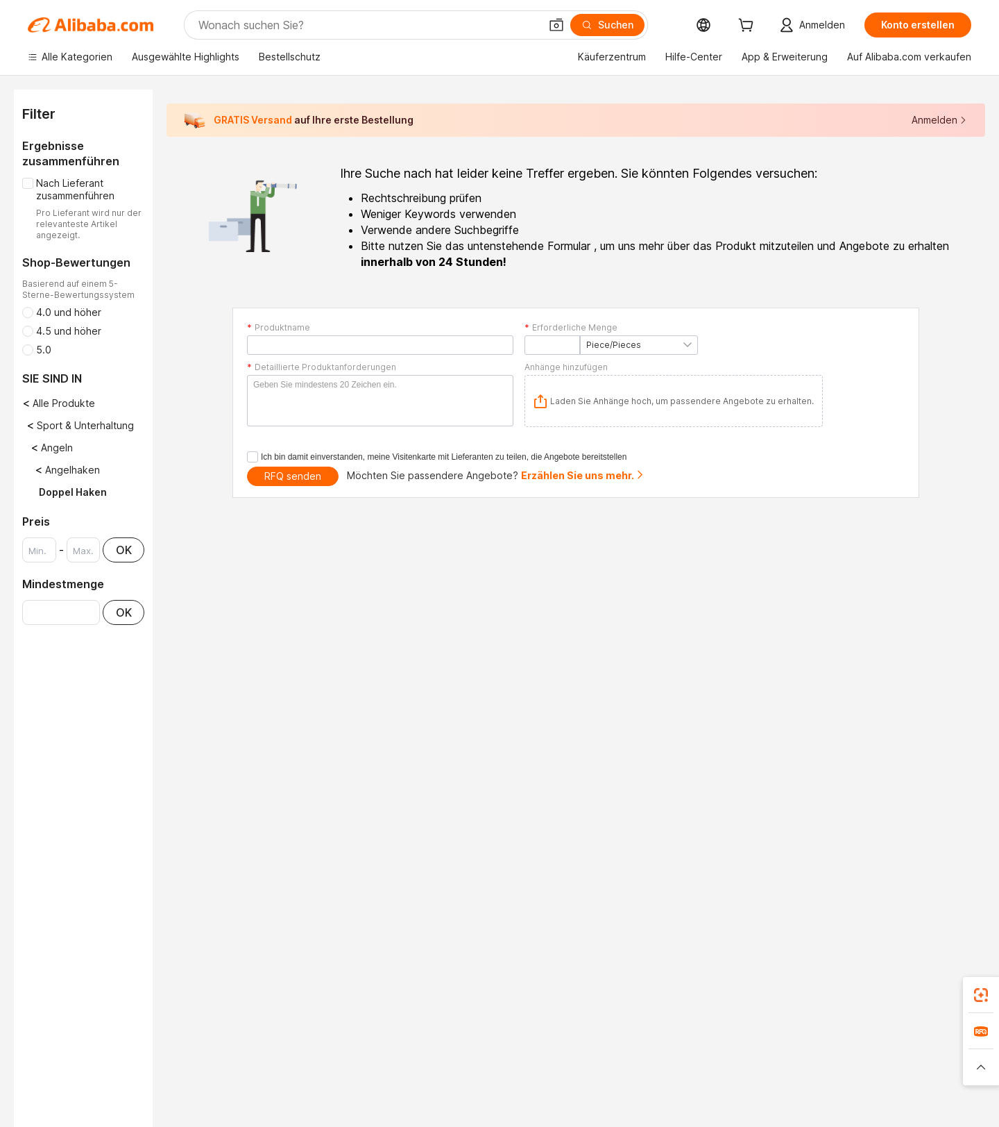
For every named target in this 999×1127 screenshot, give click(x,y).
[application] (673, 401)
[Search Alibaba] (367, 25)
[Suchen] (607, 25)
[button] (556, 25)
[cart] (748, 27)
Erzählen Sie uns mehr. (582, 475)
